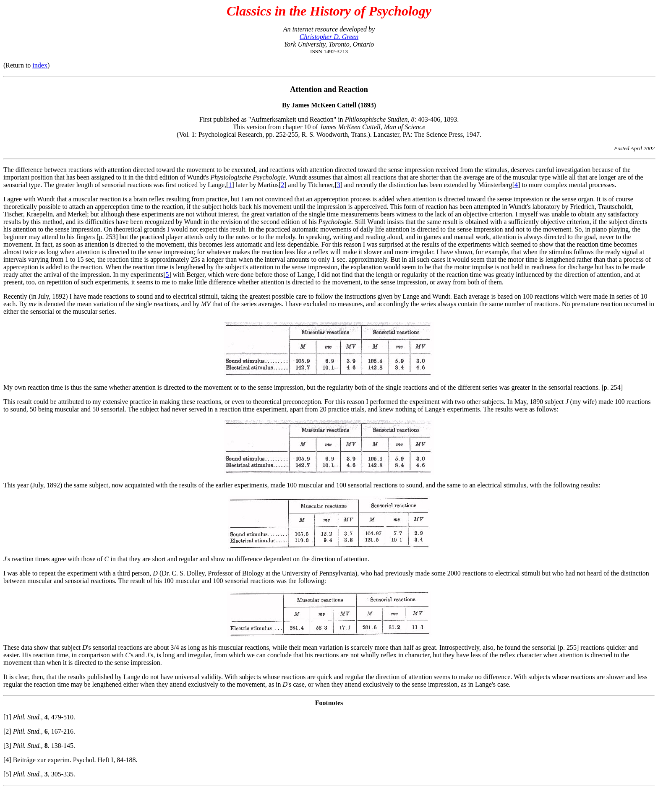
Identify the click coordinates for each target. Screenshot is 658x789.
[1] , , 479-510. (39, 717)
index (39, 65)
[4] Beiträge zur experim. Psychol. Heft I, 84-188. (70, 759)
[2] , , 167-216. (39, 731)
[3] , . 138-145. (39, 745)
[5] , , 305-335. (39, 774)
